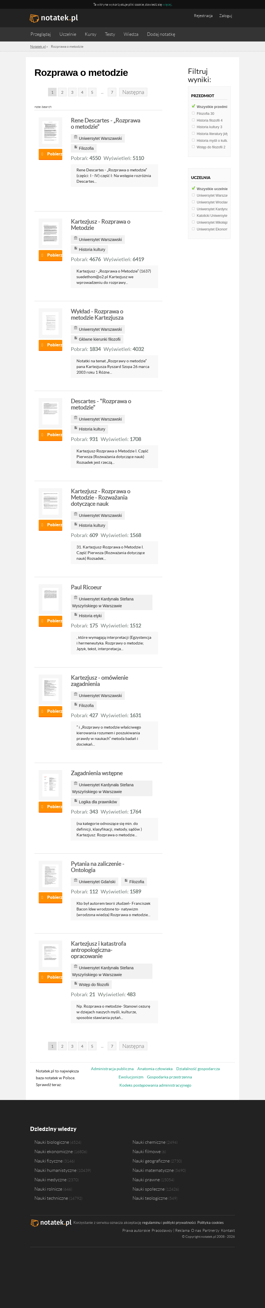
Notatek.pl (38, 46)
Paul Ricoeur (86, 587)
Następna (133, 92)
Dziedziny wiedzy (53, 1129)
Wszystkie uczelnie (214, 189)
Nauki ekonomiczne (53, 1151)
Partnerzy (211, 1230)
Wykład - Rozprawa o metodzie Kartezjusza (97, 314)
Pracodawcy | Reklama (171, 1230)
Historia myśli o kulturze (216, 141)
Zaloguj (225, 15)
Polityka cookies (210, 1222)
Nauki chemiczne (148, 1142)
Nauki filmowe (146, 1151)
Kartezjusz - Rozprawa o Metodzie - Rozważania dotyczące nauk (100, 497)
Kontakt (228, 1230)
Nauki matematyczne (153, 1170)
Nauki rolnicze (48, 1188)
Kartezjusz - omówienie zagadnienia (99, 681)
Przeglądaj (40, 34)
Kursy (90, 34)
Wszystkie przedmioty (217, 107)
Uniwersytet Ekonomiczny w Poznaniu (227, 229)
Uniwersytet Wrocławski (216, 202)
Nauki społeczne (148, 1188)
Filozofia (205, 114)
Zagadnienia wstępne (97, 773)
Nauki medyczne (50, 1179)
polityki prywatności (179, 1222)
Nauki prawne (146, 1179)
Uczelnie (67, 34)
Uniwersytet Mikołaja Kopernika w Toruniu (230, 222)
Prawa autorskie (136, 1230)
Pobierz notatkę (54, 153)
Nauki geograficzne (151, 1160)
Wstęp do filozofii (211, 147)
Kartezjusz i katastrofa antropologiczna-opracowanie (98, 950)
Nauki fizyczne (48, 1160)
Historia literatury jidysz (216, 134)
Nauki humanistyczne (55, 1170)
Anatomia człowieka (155, 1068)
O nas (196, 1230)
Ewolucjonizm (131, 1077)
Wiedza (131, 34)
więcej (166, 4)
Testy (110, 34)
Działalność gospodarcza (198, 1068)
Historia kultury (209, 127)
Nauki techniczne (51, 1198)
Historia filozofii (210, 120)
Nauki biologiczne (51, 1142)
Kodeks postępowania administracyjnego (155, 1085)
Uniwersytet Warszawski (217, 195)
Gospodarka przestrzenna (169, 1077)
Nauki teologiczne (149, 1198)
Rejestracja (203, 15)
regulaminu (151, 1222)
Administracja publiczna (112, 1068)
